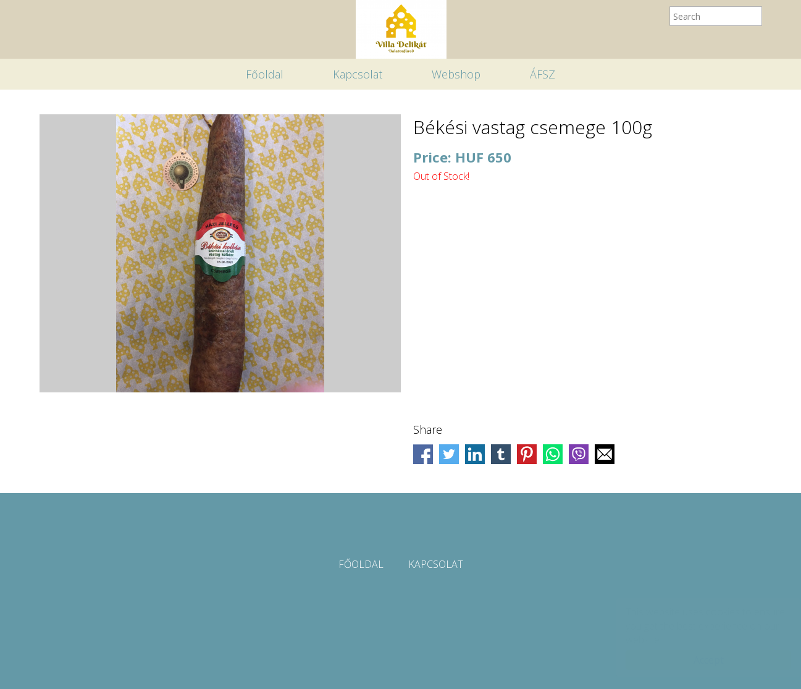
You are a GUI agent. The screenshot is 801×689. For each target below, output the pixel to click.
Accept (696, 660)
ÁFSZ (542, 74)
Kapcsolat (357, 74)
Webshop (456, 74)
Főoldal (264, 74)
